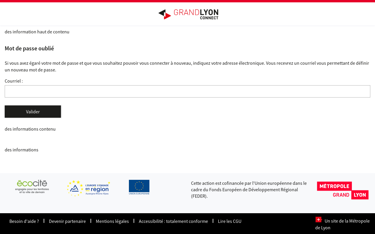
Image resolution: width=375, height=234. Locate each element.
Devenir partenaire (67, 221)
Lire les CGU (229, 221)
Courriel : (14, 81)
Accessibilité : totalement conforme (173, 221)
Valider (33, 112)
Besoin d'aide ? (24, 221)
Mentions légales (112, 221)
